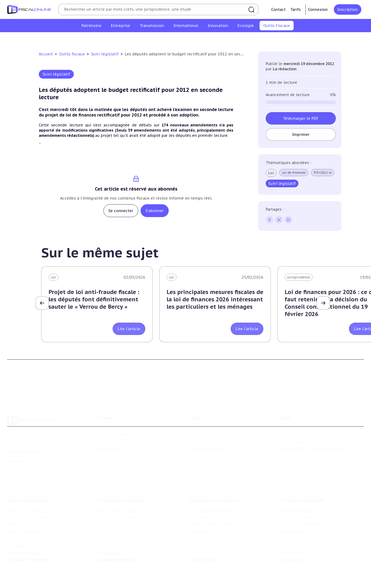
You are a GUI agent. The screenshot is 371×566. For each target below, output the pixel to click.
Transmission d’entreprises (213, 478)
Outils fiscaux (72, 54)
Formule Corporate (205, 425)
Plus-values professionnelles (213, 488)
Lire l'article (129, 328)
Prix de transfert (294, 531)
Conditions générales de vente (305, 418)
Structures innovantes (25, 559)
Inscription (347, 9)
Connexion (318, 9)
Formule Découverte (206, 411)
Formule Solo (200, 418)
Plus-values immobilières (28, 495)
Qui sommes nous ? (114, 411)
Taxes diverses (110, 524)
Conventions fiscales (297, 488)
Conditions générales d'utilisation (308, 411)
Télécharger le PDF (300, 118)
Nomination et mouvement (303, 552)
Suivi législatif (191, 39)
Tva (101, 502)
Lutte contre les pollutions (121, 552)
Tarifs (295, 9)
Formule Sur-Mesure (206, 433)
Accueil (46, 54)
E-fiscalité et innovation (29, 542)
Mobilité (287, 524)
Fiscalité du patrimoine (28, 478)
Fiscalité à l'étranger (297, 495)
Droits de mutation (23, 509)
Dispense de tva (202, 509)
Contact (278, 9)
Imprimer (300, 134)
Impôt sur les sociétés (116, 488)
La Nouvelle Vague (39, 444)
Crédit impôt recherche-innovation (35, 552)
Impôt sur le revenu (23, 488)
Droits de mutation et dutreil (213, 502)
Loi (271, 172)
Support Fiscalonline (115, 418)
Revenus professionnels (117, 495)
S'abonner (155, 210)
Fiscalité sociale (111, 531)
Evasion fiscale (292, 509)
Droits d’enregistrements (118, 516)
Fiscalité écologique (116, 542)
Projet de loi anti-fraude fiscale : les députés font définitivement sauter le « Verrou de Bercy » (94, 299)
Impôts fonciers (20, 516)
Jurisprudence (298, 277)
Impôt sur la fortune (24, 502)
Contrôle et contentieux (228, 39)
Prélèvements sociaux (25, 524)
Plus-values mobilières (208, 495)
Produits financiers (22, 531)
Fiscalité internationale (302, 478)
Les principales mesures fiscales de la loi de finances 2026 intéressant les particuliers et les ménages (215, 299)
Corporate (106, 538)
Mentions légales (294, 425)
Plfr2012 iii (322, 172)
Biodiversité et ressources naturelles (128, 559)
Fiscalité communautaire (301, 502)
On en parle (291, 542)
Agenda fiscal (162, 39)
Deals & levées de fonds (300, 559)
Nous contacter (111, 433)
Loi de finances (294, 172)
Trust (285, 516)
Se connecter (120, 210)
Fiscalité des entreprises (121, 478)
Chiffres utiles (134, 39)
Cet (101, 509)
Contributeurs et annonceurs (122, 425)
